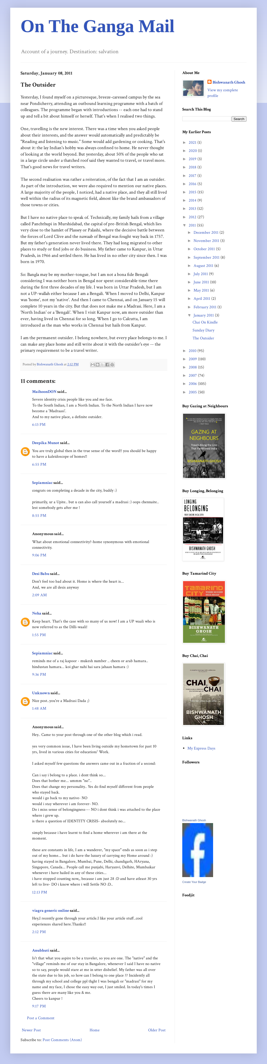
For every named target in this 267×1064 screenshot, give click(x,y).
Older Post (157, 1030)
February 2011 (205, 307)
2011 (193, 225)
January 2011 (204, 315)
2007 (193, 375)
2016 (193, 184)
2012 (193, 217)
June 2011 (202, 282)
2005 (193, 392)
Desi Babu (40, 573)
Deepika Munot (45, 443)
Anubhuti (40, 950)
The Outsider (203, 338)
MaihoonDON (44, 391)
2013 (193, 208)
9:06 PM (39, 555)
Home (95, 1030)
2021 (193, 142)
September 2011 (207, 257)
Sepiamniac (42, 482)
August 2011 (204, 265)
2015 (193, 192)
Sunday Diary (203, 330)
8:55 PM (39, 515)
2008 (193, 367)
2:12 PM (39, 932)
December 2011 (207, 232)
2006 (193, 383)
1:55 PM (39, 635)
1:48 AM (39, 708)
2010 (193, 351)
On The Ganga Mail (98, 26)
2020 (193, 151)
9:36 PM (39, 674)
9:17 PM (39, 1006)
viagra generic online (50, 910)
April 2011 (202, 298)
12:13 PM (39, 892)
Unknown (41, 693)
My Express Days (201, 748)
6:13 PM (38, 424)
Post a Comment (40, 1018)
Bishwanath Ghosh (229, 82)
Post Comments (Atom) (62, 1040)
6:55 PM (39, 464)
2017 (193, 175)
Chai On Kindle (205, 322)
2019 (193, 159)
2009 (193, 359)
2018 (193, 167)
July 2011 (201, 274)
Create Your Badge (194, 881)
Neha (36, 613)
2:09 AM (39, 595)
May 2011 (202, 290)
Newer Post (31, 1030)
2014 (193, 200)
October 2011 (205, 249)
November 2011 (207, 241)
